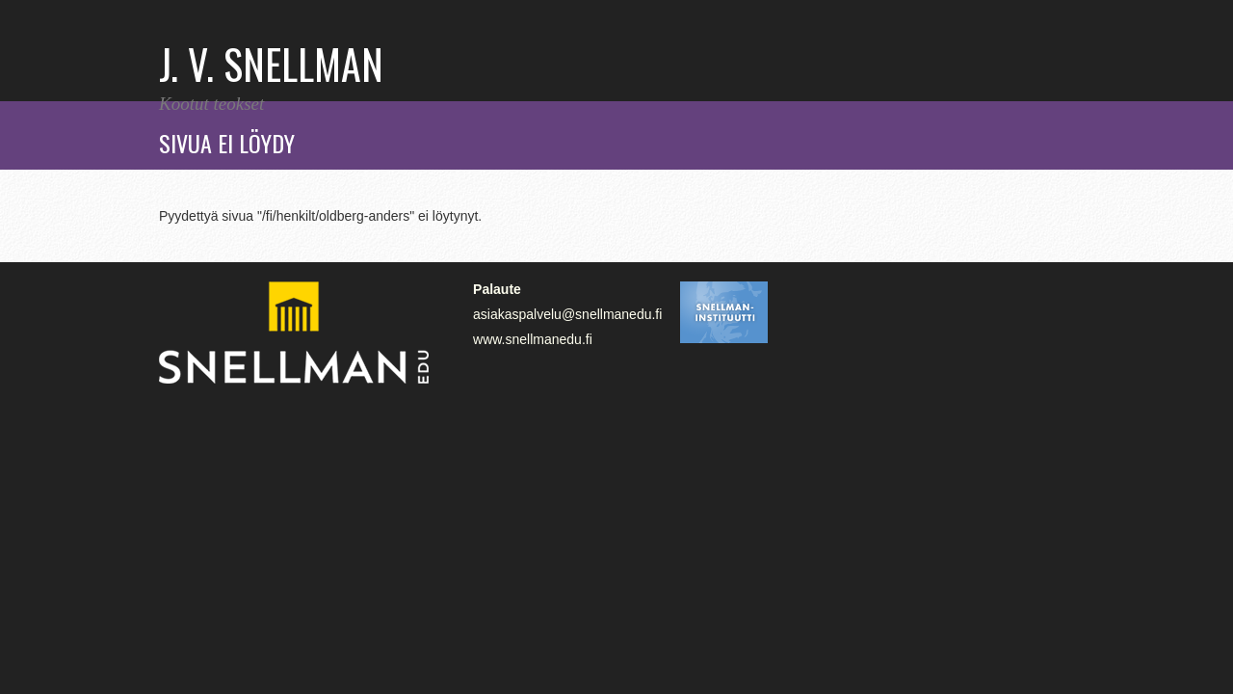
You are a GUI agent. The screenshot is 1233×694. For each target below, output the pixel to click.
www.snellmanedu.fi (532, 339)
